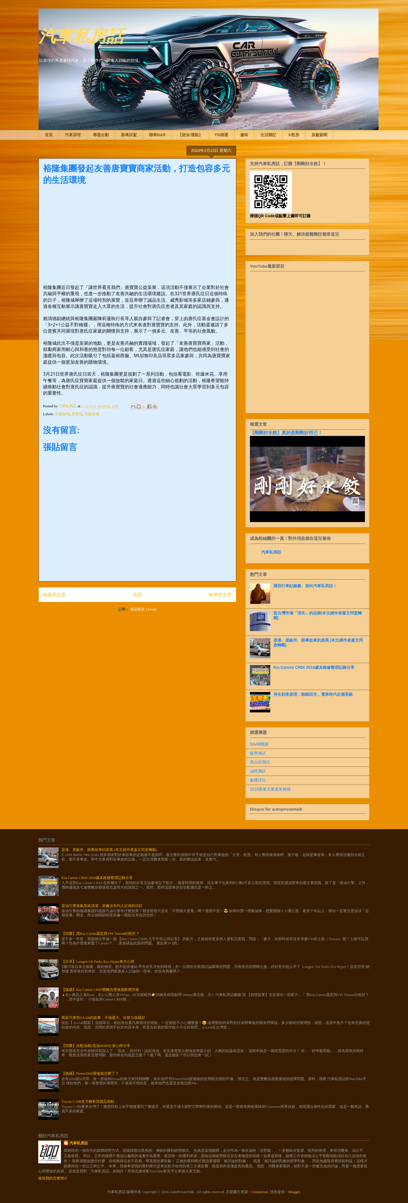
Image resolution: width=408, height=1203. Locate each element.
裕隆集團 (91, 414)
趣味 (244, 135)
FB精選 (221, 135)
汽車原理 (73, 135)
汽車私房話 (81, 35)
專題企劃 (101, 135)
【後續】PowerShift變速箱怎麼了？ (90, 1073)
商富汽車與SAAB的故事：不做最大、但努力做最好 (103, 1017)
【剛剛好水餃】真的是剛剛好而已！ (286, 432)
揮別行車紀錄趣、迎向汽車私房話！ (305, 586)
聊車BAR (157, 135)
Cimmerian (260, 1192)
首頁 (49, 135)
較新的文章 (54, 594)
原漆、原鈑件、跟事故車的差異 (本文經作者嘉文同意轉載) (109, 850)
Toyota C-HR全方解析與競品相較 (87, 1101)
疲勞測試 (258, 753)
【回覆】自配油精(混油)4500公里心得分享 (95, 1046)
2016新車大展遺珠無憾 (270, 789)
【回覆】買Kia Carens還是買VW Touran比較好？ (100, 933)
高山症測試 (260, 762)
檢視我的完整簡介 (53, 1178)
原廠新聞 (319, 135)
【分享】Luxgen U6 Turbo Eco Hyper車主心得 (97, 961)
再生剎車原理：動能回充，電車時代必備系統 (313, 694)
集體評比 (258, 780)
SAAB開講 (259, 744)
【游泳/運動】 (190, 135)
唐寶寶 (76, 414)
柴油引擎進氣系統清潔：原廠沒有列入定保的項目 (102, 906)
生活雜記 (268, 135)
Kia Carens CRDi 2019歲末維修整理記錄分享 (313, 667)
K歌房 (293, 135)
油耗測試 (258, 771)
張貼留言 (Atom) (143, 609)
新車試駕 (129, 135)
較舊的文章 (220, 594)
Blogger (294, 1192)
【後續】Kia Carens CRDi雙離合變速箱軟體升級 (100, 989)
